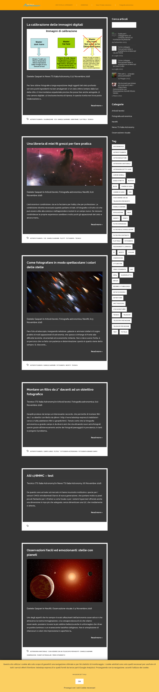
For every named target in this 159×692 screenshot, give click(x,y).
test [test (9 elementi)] (115, 332)
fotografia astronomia (69, 451)
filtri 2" (56, 451)
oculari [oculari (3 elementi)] (131, 252)
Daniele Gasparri (34, 76)
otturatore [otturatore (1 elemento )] (117, 263)
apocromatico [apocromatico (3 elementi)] (118, 146)
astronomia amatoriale (38, 651)
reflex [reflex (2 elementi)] (115, 281)
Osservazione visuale (62, 608)
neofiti (68, 365)
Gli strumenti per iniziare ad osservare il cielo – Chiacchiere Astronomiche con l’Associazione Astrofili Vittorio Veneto (124, 88)
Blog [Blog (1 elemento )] (115, 186)
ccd (55, 119)
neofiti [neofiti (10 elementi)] (121, 252)
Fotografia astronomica (126, 5)
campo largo (48, 451)
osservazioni (31, 655)
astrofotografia (36, 119)
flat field (83, 119)
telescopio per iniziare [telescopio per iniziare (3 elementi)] (121, 320)
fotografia (70, 238)
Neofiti (85, 192)
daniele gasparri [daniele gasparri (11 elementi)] (119, 207)
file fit (62, 238)
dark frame (75, 119)
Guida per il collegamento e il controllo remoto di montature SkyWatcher (122, 37)
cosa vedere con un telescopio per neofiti (63, 651)
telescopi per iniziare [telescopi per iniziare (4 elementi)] (121, 326)
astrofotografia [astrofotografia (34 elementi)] (119, 152)
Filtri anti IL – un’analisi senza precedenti (126, 75)
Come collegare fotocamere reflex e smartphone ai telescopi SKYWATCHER (124, 63)
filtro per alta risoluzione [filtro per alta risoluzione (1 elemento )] (123, 229)
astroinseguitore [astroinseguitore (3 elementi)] (120, 158)
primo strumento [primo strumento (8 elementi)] (119, 269)
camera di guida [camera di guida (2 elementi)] (127, 186)
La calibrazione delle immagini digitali (55, 24)
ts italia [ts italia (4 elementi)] (124, 332)
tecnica (90, 119)
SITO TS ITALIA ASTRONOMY (64, 5)
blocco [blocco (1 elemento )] (131, 180)
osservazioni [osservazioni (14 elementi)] (118, 258)
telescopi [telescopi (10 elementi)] (127, 315)
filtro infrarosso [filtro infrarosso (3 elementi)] (119, 224)
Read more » (97, 106)
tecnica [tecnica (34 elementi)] (116, 315)
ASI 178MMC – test (40, 475)
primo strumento (58, 655)
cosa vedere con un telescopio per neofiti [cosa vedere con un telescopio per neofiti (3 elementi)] (121, 199)
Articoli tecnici (51, 192)
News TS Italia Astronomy (103, 5)
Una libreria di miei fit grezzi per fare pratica (59, 143)
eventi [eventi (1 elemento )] (125, 218)
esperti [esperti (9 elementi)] (116, 218)
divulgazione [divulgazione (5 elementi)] (118, 212)
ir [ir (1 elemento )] (113, 252)
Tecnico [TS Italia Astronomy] (41, 402)
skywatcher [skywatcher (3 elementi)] (117, 298)
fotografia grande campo (87, 451)
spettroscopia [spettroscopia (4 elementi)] (118, 303)
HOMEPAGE (84, 5)
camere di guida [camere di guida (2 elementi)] (119, 192)
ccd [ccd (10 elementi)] (130, 192)
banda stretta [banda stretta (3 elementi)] (118, 180)
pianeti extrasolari (44, 655)
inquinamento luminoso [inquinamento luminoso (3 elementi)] (122, 246)
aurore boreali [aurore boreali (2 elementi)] (118, 175)
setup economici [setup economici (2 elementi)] (119, 292)
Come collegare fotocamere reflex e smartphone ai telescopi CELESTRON (124, 50)
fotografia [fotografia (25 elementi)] (129, 241)
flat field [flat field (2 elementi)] (116, 241)
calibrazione (48, 119)
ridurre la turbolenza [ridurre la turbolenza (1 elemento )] (121, 286)
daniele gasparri (64, 119)
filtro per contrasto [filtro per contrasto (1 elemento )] (121, 235)
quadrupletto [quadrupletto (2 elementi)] (126, 275)
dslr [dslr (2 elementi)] (129, 212)
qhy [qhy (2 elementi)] (131, 269)
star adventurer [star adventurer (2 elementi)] (119, 309)
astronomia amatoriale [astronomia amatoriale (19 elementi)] (122, 163)
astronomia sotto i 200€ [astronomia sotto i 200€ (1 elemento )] (122, 169)
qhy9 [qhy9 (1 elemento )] (115, 275)
